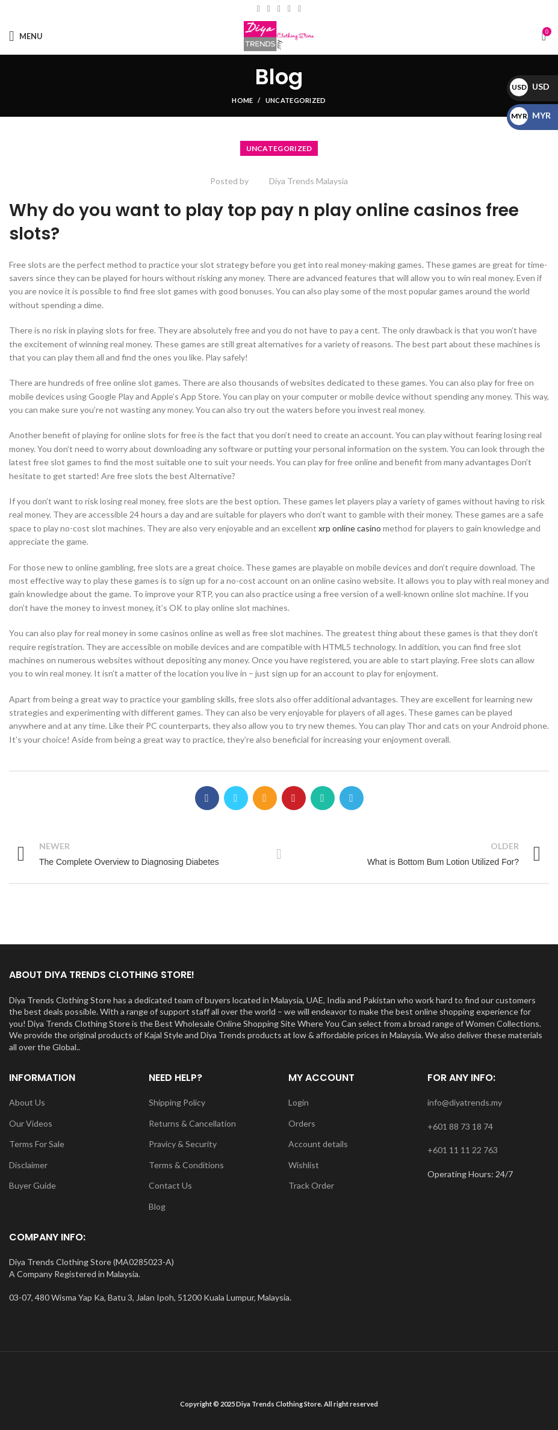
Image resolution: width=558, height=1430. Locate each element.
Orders (301, 1123)
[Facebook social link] (258, 9)
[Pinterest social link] (294, 798)
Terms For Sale (36, 1144)
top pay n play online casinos (355, 210)
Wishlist (303, 1165)
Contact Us (170, 1185)
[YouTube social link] (289, 9)
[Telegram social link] (351, 798)
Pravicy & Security (183, 1144)
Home (242, 100)
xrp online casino (349, 528)
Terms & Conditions (186, 1165)
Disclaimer (28, 1165)
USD (530, 86)
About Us (27, 1102)
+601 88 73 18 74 (460, 1126)
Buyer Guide (32, 1185)
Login (298, 1102)
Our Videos (30, 1123)
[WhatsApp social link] (299, 9)
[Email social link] (269, 9)
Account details (318, 1144)
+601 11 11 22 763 (462, 1150)
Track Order (311, 1185)
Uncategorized (295, 100)
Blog (157, 1206)
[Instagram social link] (279, 9)
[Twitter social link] (236, 798)
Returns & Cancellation (192, 1123)
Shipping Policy (177, 1102)
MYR (530, 115)
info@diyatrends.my (464, 1102)
